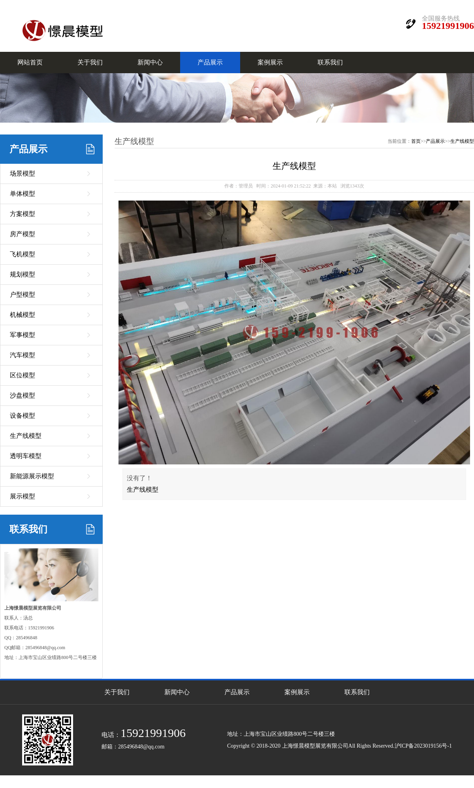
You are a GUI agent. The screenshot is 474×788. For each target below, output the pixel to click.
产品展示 (210, 62)
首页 (416, 141)
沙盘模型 (22, 395)
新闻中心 (150, 62)
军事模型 (22, 334)
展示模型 (22, 496)
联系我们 (330, 62)
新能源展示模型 (32, 476)
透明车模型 (25, 456)
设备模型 (22, 415)
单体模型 (22, 193)
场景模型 (22, 173)
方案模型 (22, 213)
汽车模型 (22, 355)
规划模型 (22, 274)
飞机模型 (22, 254)
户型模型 (22, 294)
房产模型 (22, 234)
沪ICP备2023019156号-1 (423, 746)
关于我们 (90, 62)
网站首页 (30, 62)
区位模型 (22, 375)
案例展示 (270, 62)
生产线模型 (25, 435)
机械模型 (22, 314)
